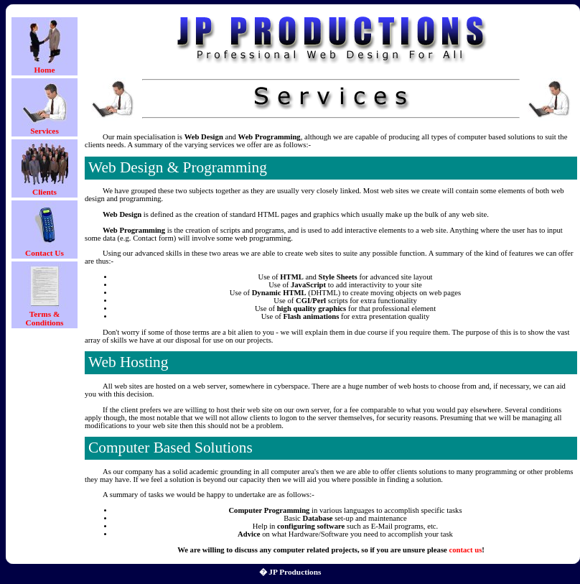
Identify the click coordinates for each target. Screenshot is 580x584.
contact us (465, 550)
